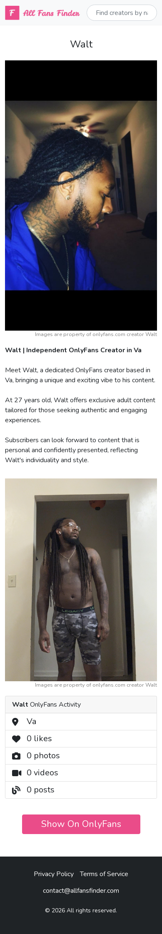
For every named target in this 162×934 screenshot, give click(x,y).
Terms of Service (104, 874)
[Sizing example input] (122, 13)
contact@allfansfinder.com (81, 890)
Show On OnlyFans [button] (81, 824)
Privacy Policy (54, 874)
